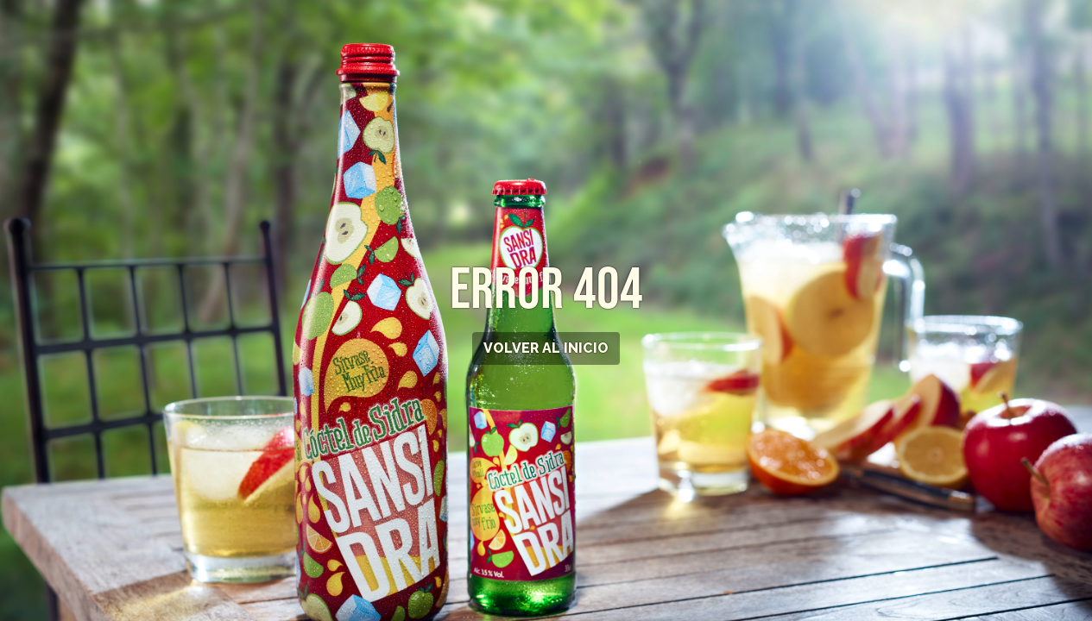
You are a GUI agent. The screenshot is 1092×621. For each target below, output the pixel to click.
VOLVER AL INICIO (546, 348)
